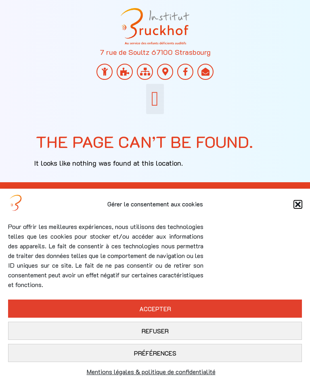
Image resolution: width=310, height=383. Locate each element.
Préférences (155, 353)
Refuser (155, 331)
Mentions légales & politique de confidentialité (151, 371)
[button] (298, 204)
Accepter (155, 309)
